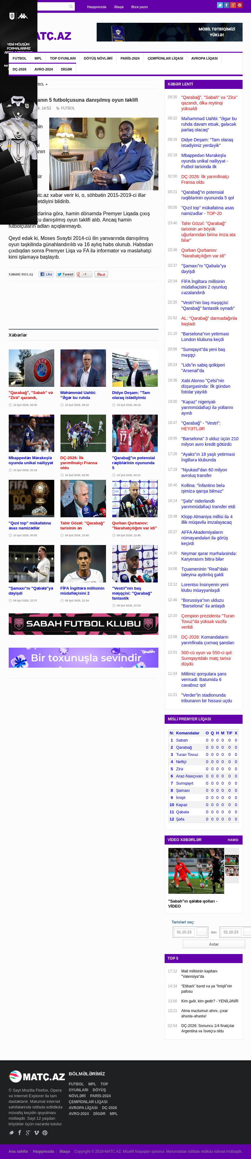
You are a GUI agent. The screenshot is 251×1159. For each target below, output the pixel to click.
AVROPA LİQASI (204, 58)
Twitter (220, 5)
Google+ (233, 5)
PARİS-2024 (130, 58)
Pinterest (240, 5)
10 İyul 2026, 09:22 (77, 405)
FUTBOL (20, 58)
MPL (38, 58)
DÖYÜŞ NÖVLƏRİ (98, 58)
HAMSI (233, 840)
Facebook (226, 5)
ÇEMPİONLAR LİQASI (165, 58)
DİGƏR (66, 69)
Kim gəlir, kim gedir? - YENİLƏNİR (210, 1001)
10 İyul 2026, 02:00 (77, 475)
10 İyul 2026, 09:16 (129, 405)
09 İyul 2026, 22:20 (129, 605)
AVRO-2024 (44, 69)
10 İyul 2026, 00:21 (129, 475)
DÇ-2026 (20, 69)
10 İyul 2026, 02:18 (25, 470)
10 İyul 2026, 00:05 (25, 535)
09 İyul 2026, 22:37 (25, 600)
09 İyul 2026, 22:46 (129, 535)
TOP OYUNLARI (63, 58)
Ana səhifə (18, 1151)
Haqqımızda (97, 7)
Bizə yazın (139, 7)
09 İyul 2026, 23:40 (77, 535)
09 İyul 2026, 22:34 (77, 600)
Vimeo (36, 1132)
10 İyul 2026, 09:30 (25, 405)
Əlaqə (118, 7)
